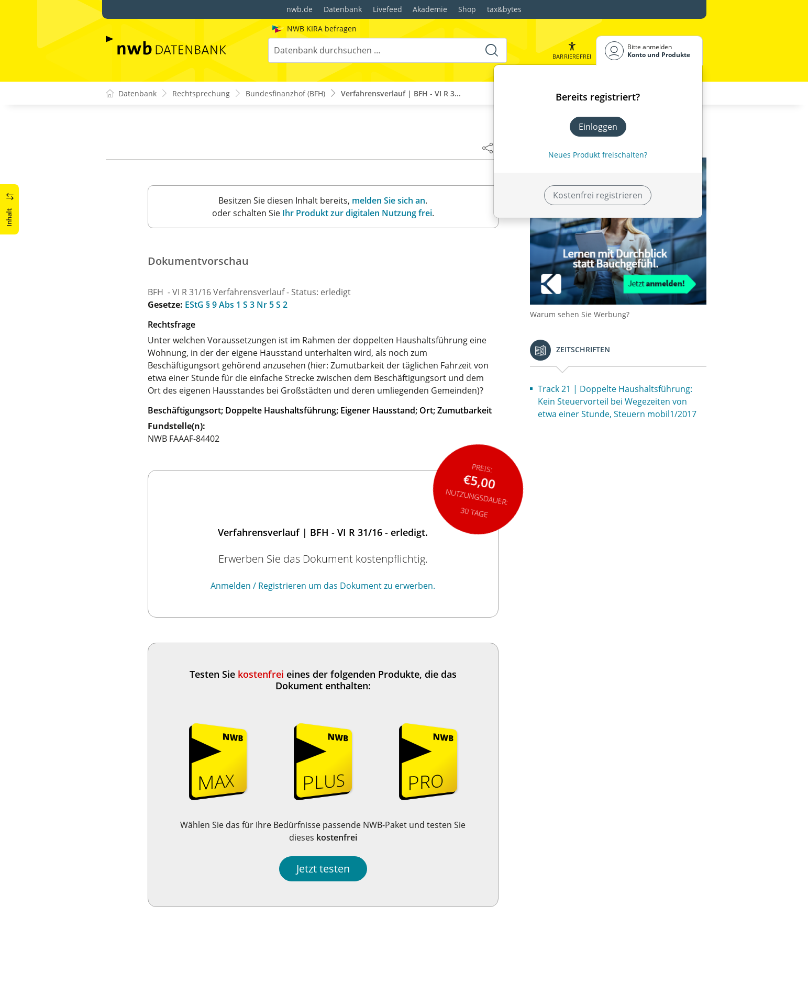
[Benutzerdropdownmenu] (649, 50)
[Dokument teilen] (487, 147)
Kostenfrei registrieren (598, 195)
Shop (467, 9)
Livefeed (387, 9)
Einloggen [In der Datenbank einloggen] (598, 126)
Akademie (430, 9)
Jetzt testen (323, 868)
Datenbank (343, 9)
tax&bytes (504, 9)
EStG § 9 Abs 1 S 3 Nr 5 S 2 (236, 304)
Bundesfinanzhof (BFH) (285, 93)
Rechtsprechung (201, 93)
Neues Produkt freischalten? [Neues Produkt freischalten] (597, 155)
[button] (571, 50)
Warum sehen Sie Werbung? (579, 314)
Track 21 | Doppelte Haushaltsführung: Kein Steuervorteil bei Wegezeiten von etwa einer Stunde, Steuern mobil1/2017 (617, 401)
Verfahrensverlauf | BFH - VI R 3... (401, 93)
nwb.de (299, 9)
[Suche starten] (492, 50)
